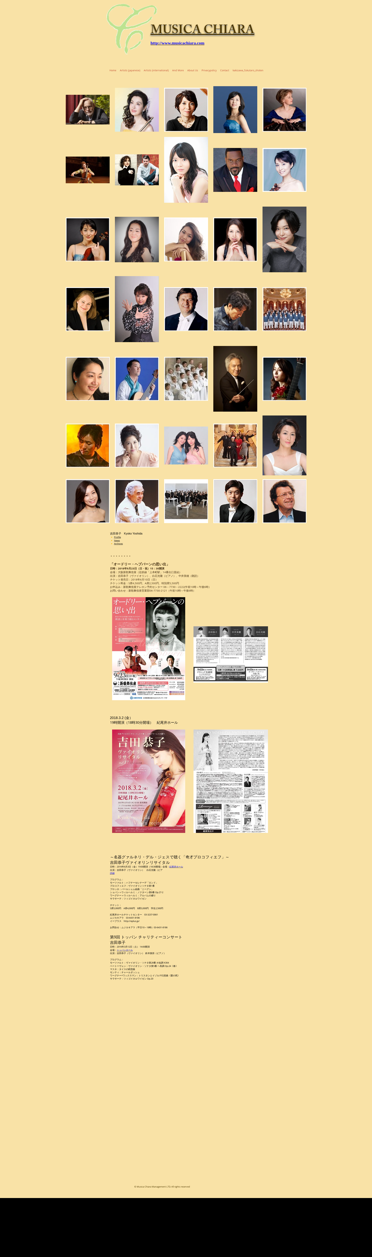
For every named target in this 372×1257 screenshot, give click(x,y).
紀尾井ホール (176, 866)
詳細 (112, 873)
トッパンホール (125, 950)
